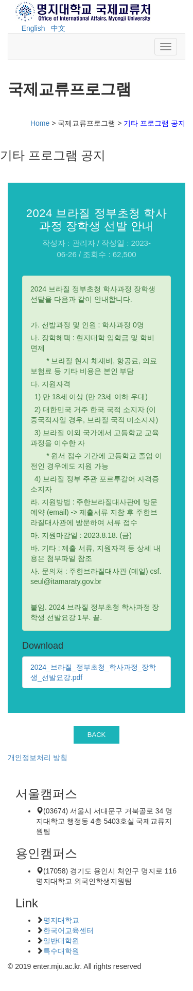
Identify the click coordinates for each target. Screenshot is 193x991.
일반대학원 (61, 941)
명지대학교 (61, 920)
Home (39, 123)
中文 (58, 28)
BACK (97, 735)
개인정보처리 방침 (37, 757)
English (33, 28)
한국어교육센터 (68, 930)
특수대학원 (61, 951)
